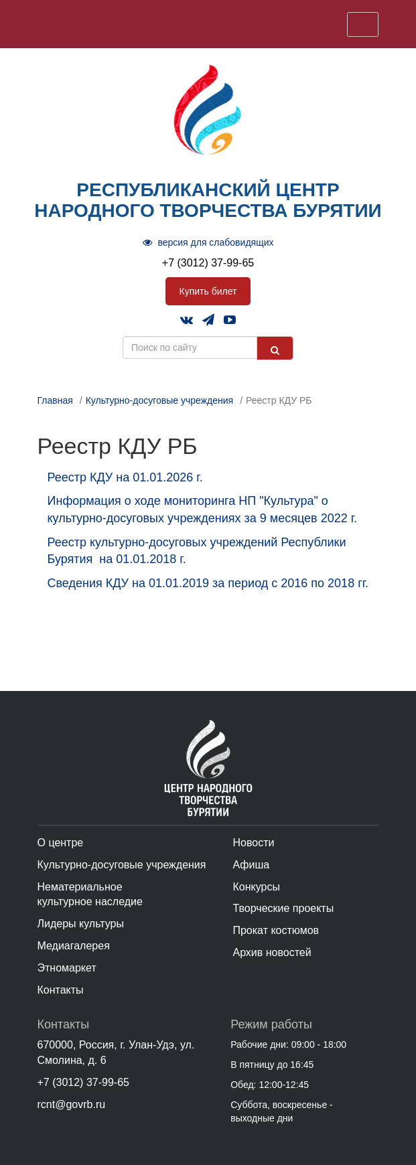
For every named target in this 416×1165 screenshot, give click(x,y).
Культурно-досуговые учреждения (159, 400)
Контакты (61, 990)
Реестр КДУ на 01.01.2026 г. (127, 477)
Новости (253, 842)
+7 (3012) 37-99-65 (208, 262)
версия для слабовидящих (208, 242)
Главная (55, 400)
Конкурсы (255, 886)
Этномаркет (67, 968)
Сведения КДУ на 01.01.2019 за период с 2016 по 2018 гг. (208, 583)
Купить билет (208, 291)
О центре (61, 842)
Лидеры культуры (81, 923)
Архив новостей (271, 952)
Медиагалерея (74, 945)
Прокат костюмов (275, 930)
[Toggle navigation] (362, 24)
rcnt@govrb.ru (72, 1104)
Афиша (250, 864)
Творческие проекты (283, 908)
